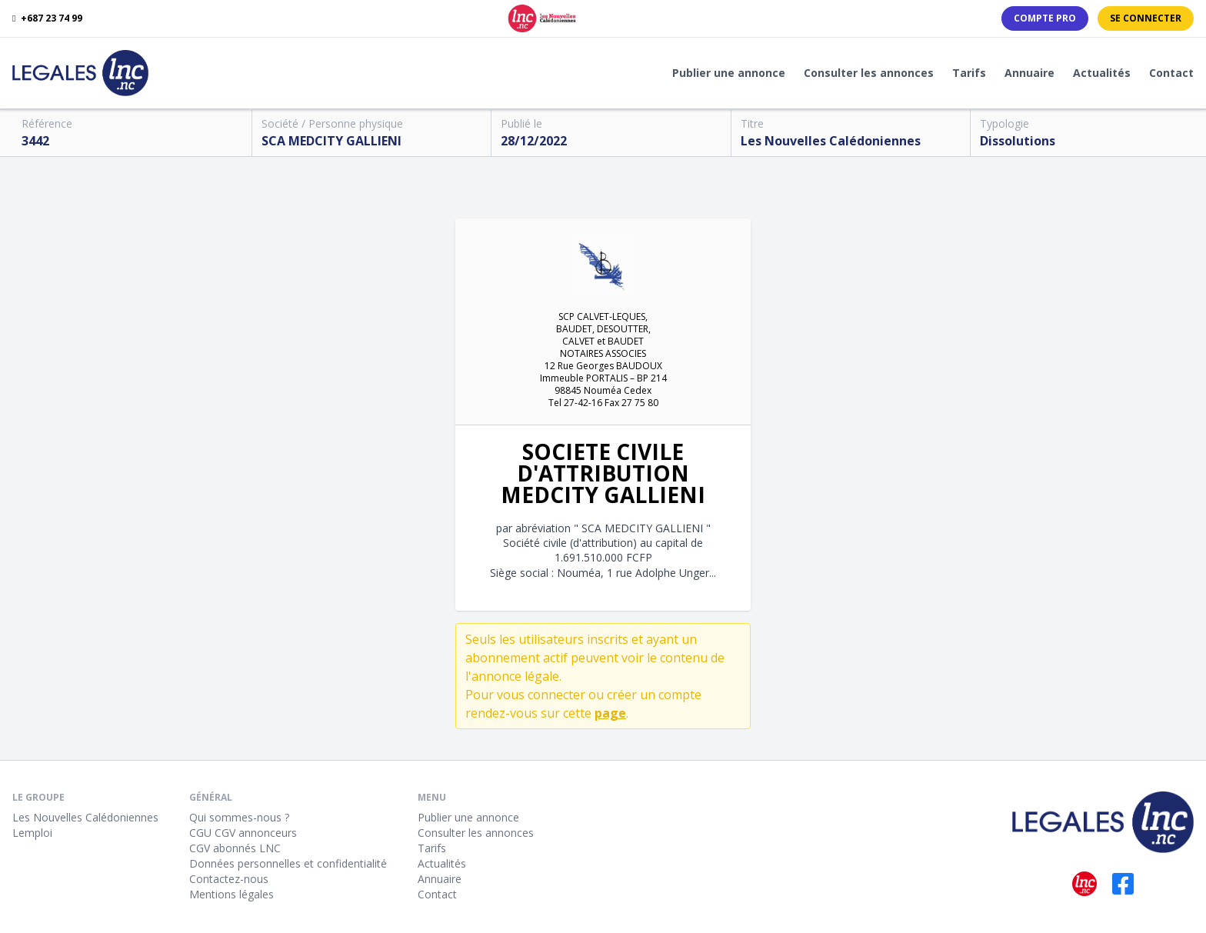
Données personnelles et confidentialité (288, 863)
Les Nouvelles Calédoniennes (85, 817)
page (610, 713)
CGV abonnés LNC (235, 848)
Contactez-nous (228, 878)
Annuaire (1029, 72)
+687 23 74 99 (47, 18)
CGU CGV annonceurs (243, 832)
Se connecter (1145, 18)
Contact (1171, 72)
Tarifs (969, 72)
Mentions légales (231, 894)
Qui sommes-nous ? (239, 817)
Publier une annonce (728, 72)
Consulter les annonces (869, 72)
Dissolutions (1017, 140)
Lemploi (32, 832)
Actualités (1102, 72)
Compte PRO (1045, 18)
